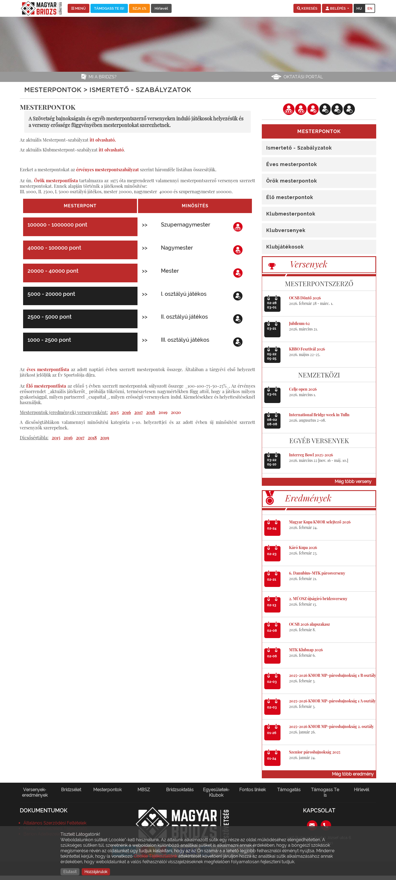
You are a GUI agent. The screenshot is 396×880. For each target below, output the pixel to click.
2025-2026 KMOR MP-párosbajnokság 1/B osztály (332, 675)
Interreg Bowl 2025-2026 (311, 454)
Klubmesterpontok (290, 214)
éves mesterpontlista (48, 369)
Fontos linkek (252, 789)
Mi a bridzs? (103, 76)
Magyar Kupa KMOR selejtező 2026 (320, 522)
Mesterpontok (107, 789)
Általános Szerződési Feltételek (54, 823)
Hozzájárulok (95, 872)
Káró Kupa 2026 (303, 547)
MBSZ (144, 789)
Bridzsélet (71, 789)
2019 (162, 412)
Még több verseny (353, 481)
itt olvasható (111, 150)
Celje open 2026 (303, 389)
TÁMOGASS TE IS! (109, 8)
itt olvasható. (103, 140)
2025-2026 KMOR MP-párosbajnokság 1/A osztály (332, 701)
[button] (307, 8)
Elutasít (70, 872)
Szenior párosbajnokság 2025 (314, 752)
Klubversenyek (286, 230)
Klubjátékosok (285, 247)
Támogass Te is (325, 792)
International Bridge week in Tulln (319, 414)
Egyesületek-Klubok (216, 792)
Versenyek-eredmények (35, 792)
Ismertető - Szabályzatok (299, 148)
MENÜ (78, 8)
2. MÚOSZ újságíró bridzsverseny (318, 598)
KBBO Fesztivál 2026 (307, 349)
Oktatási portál (303, 76)
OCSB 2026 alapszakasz (309, 624)
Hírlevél (161, 8)
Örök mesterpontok (291, 181)
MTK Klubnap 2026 (306, 649)
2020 (176, 412)
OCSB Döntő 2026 (305, 297)
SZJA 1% (139, 8)
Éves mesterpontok (291, 164)
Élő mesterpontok (289, 197)
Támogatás (289, 789)
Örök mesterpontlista (56, 180)
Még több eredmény (353, 774)
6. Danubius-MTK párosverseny (317, 573)
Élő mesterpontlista (46, 386)
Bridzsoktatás (180, 789)
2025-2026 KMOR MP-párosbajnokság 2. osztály (331, 726)
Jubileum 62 (299, 323)
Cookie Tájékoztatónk (155, 856)
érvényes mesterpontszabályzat (107, 169)
